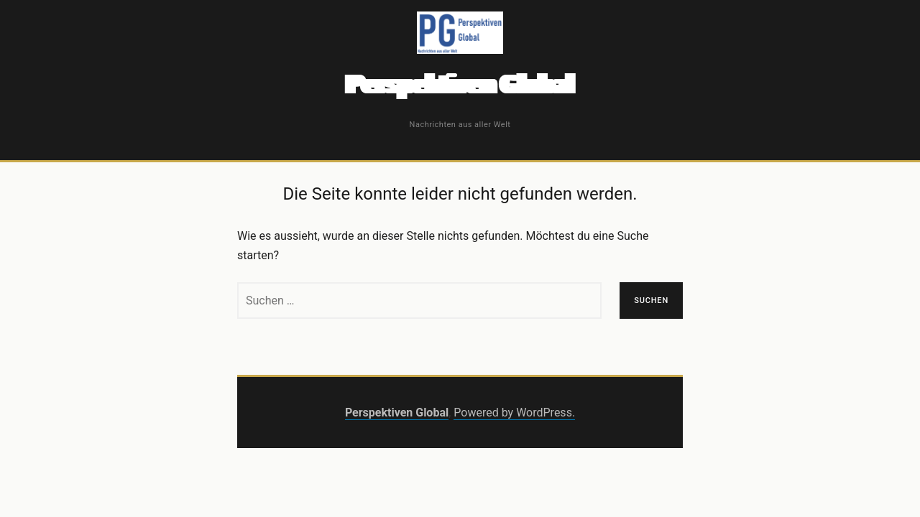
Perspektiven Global (459, 85)
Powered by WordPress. (514, 412)
